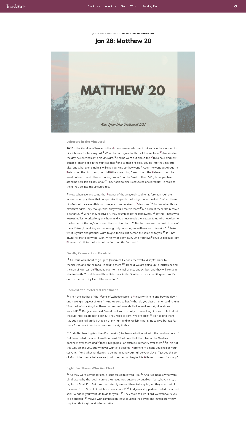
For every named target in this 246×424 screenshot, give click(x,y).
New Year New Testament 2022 (137, 33)
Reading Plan (150, 6)
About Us (110, 6)
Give (123, 6)
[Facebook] (235, 6)
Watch (134, 6)
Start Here (94, 6)
